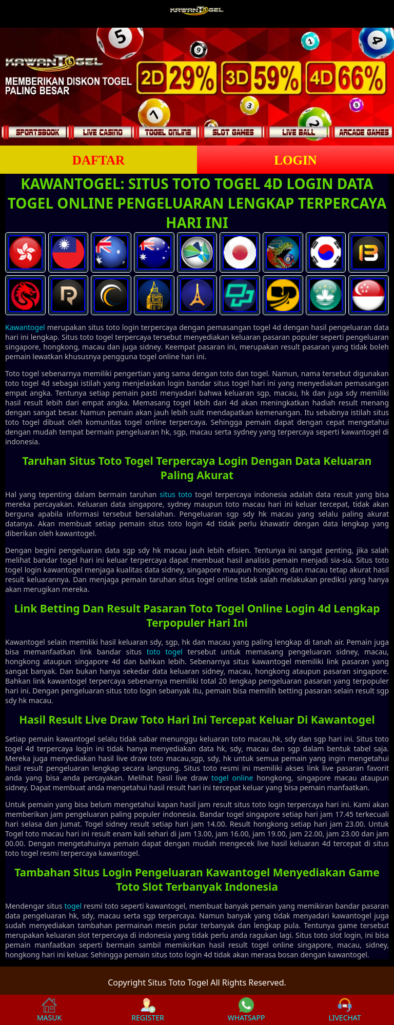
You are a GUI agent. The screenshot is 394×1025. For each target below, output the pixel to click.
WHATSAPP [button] (246, 1009)
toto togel (165, 652)
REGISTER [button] (147, 1009)
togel (73, 906)
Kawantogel (25, 327)
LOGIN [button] (295, 160)
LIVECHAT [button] (344, 1009)
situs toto (176, 494)
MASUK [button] (49, 1009)
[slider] (197, 87)
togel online (232, 778)
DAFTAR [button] (98, 160)
